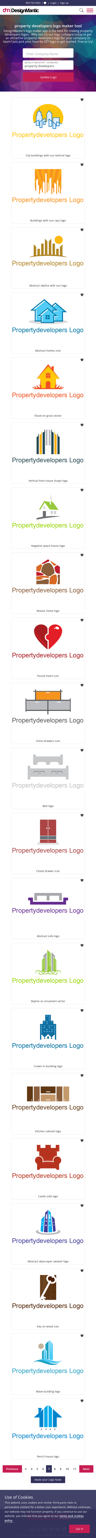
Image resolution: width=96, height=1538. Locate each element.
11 (74, 1469)
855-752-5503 (33, 3)
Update (48, 77)
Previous (12, 1469)
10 (67, 1469)
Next (86, 1469)
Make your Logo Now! (48, 1479)
